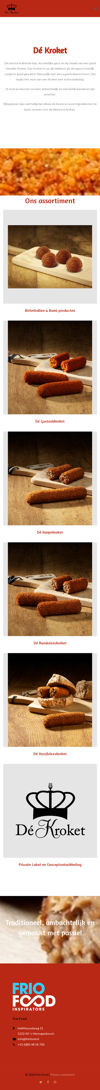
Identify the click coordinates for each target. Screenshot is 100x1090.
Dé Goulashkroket (50, 421)
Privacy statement (62, 1074)
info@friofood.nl (28, 1039)
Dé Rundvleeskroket (50, 643)
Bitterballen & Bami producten (50, 310)
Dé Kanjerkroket (50, 532)
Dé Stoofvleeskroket (50, 753)
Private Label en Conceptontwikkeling (50, 864)
